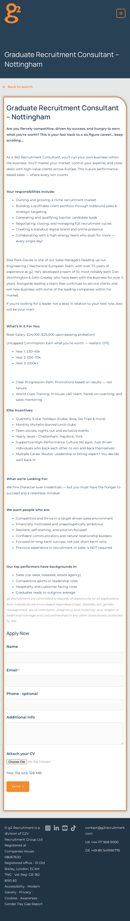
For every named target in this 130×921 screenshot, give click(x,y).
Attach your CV (20, 754)
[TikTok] (73, 828)
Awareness (28, 898)
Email (12, 670)
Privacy (25, 892)
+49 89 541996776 (105, 850)
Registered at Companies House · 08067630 (20, 851)
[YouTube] (65, 828)
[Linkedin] (56, 828)
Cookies (11, 898)
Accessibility (15, 886)
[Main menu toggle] (121, 13)
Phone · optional (22, 694)
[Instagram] (48, 828)
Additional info (20, 717)
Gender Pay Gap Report (24, 904)
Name (12, 646)
